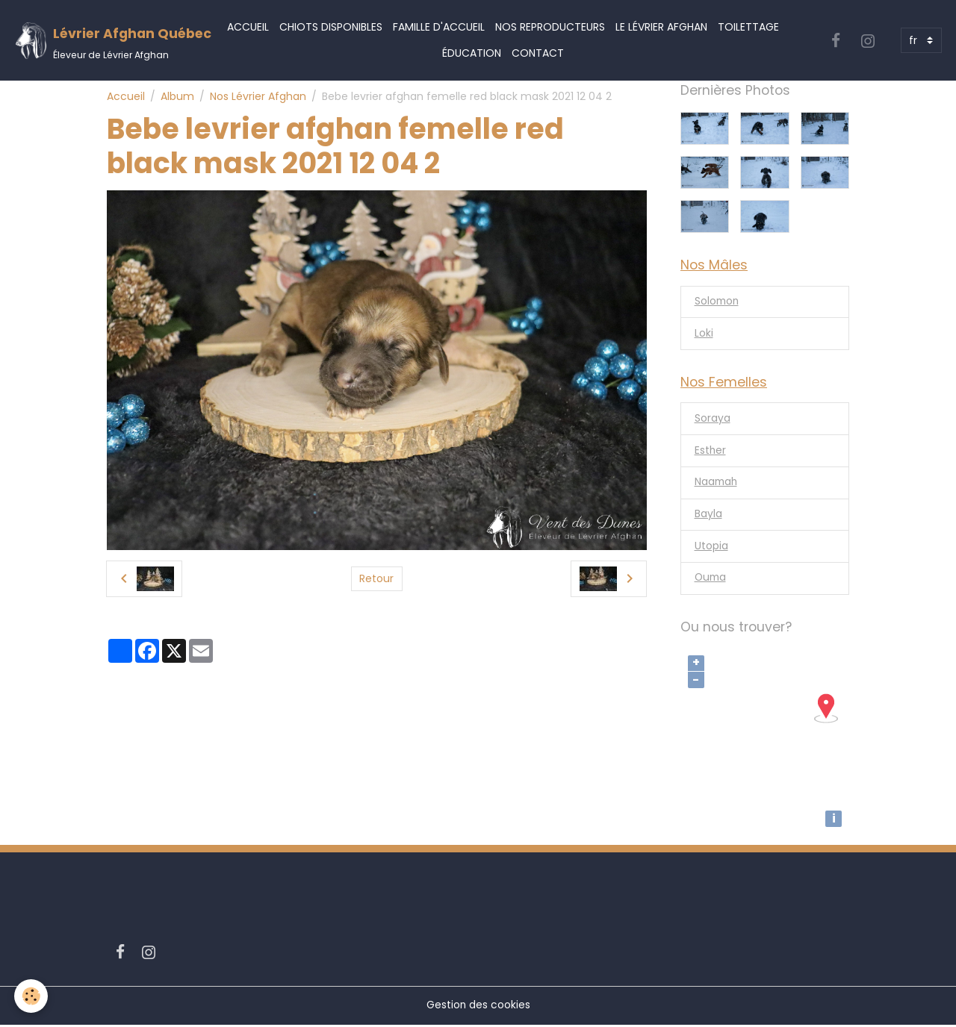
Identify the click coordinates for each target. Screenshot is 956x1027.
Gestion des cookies (478, 1007)
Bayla (708, 516)
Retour (376, 578)
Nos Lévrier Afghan (258, 96)
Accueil (248, 26)
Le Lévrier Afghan (661, 26)
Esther (711, 452)
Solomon (718, 302)
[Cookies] (32, 996)
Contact (538, 53)
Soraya (712, 420)
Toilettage (748, 26)
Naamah (717, 484)
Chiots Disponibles (330, 26)
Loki (704, 334)
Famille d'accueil (439, 26)
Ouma (711, 580)
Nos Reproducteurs (550, 26)
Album (177, 96)
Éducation (471, 53)
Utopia (711, 548)
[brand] (102, 41)
